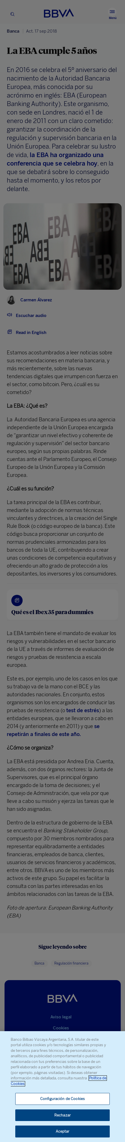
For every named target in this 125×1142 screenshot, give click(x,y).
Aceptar (63, 1131)
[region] (62, 1086)
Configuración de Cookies (62, 1099)
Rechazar (62, 1115)
